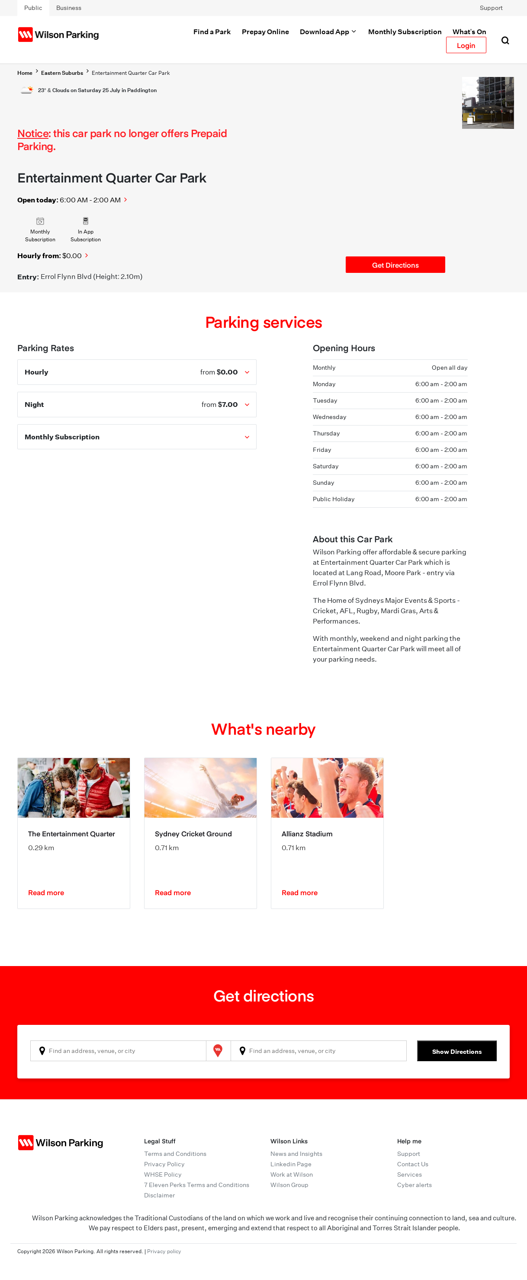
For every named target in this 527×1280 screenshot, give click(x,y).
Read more (46, 892)
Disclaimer (159, 1195)
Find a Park (212, 31)
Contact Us (412, 1164)
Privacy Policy (164, 1164)
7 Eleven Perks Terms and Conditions (196, 1184)
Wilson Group (289, 1184)
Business (68, 7)
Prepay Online (265, 31)
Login (466, 45)
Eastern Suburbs (62, 73)
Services (409, 1174)
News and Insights (296, 1153)
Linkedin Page (291, 1164)
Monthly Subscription (405, 31)
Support (491, 7)
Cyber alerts (414, 1184)
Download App (328, 31)
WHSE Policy (163, 1174)
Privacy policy (164, 1251)
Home (24, 73)
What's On (469, 31)
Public (33, 7)
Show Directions (457, 1051)
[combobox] (118, 1050)
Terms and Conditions (175, 1153)
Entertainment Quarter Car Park (131, 73)
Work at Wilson (291, 1174)
